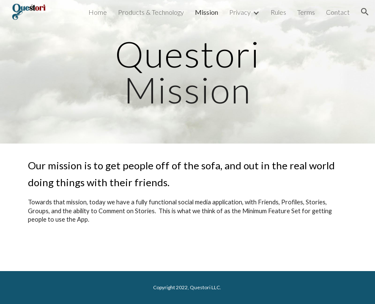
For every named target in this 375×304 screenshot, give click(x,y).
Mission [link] (206, 12)
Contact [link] (338, 12)
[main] (187, 72)
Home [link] (97, 12)
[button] (365, 12)
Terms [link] (306, 12)
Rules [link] (278, 12)
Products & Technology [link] (151, 12)
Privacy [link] (240, 12)
